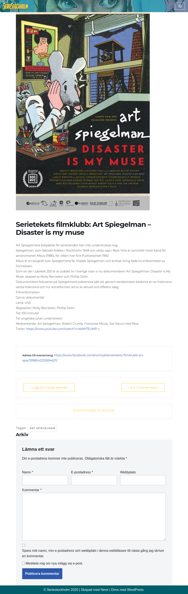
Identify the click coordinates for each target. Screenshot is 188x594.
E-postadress (82, 472)
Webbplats (128, 472)
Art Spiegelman (42, 428)
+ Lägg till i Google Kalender (50, 387)
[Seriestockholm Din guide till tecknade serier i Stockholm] (15, 6)
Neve (104, 589)
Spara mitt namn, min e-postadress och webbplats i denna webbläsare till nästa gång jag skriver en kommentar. (93, 553)
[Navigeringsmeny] (180, 6)
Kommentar (32, 490)
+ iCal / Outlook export (142, 387)
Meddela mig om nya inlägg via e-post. (54, 563)
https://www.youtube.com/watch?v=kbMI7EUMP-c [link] (63, 329)
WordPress (135, 589)
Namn (27, 472)
